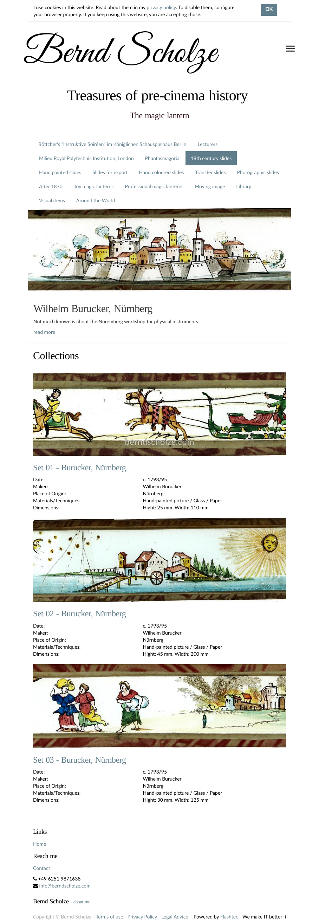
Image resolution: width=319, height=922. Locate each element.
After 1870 (51, 186)
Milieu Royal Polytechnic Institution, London (86, 158)
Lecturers (208, 144)
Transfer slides (210, 172)
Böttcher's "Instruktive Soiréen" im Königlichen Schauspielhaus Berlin (112, 144)
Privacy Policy (142, 917)
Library (243, 186)
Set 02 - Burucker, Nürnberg (79, 613)
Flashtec (229, 917)
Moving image (210, 186)
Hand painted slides (60, 172)
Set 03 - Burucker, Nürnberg (79, 760)
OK (269, 9)
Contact (41, 868)
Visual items (52, 200)
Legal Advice (174, 917)
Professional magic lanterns (154, 186)
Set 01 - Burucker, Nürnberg (79, 467)
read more (44, 332)
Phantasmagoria (162, 158)
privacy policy (161, 7)
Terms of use (109, 917)
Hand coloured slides (161, 172)
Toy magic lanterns (93, 186)
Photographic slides (258, 172)
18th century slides (211, 158)
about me (81, 901)
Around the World (95, 200)
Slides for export (110, 172)
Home (39, 844)
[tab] (159, 317)
